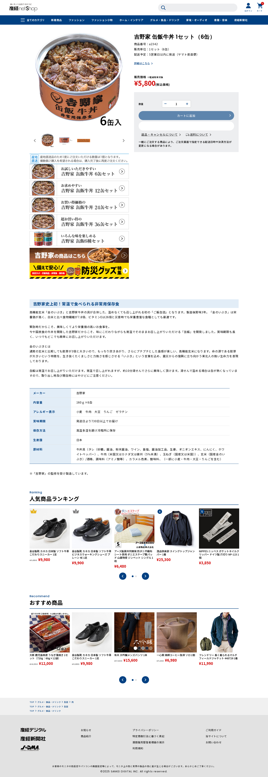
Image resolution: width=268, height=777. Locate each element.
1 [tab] (133, 577)
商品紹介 (86, 737)
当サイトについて (216, 737)
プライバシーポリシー (145, 731)
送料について (199, 135)
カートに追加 (186, 116)
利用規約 (137, 749)
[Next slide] (123, 140)
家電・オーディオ (196, 20)
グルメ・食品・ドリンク (165, 20)
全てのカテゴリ (36, 20)
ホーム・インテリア (131, 20)
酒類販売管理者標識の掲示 (148, 743)
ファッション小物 (102, 20)
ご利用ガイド (214, 731)
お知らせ (86, 731)
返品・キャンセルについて (159, 135)
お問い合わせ (214, 743)
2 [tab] (136, 577)
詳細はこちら (142, 63)
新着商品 (56, 20)
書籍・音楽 (220, 20)
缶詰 (66, 702)
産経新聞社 (240, 20)
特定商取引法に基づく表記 (148, 737)
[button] (47, 140)
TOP (32, 702)
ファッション (76, 20)
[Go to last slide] (35, 140)
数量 (141, 104)
